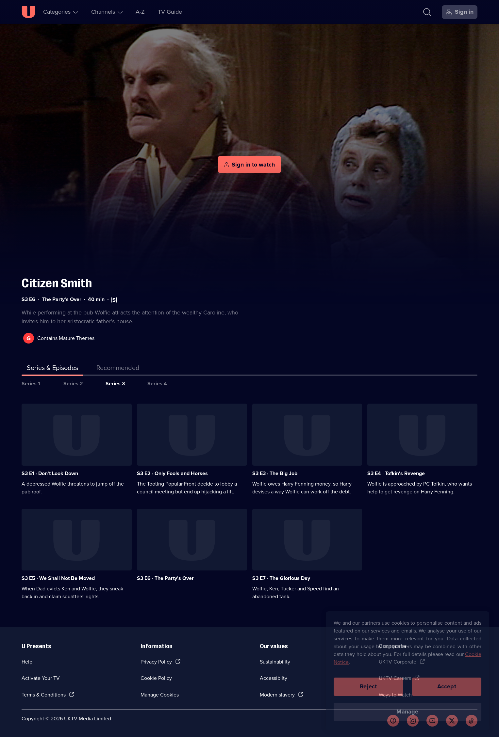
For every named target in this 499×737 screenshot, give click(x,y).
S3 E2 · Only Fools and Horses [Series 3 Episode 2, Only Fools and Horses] (172, 473)
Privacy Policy (156, 661)
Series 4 (157, 383)
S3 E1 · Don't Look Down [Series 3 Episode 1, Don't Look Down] (50, 473)
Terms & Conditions (44, 694)
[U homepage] (28, 12)
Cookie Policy (156, 678)
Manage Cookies (160, 694)
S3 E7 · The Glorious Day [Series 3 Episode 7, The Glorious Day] (281, 578)
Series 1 (31, 383)
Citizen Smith (57, 283)
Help (27, 661)
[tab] (118, 369)
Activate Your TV (41, 678)
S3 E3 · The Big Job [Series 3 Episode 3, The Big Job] (274, 473)
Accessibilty (273, 678)
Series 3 (115, 383)
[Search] (427, 12)
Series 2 (73, 383)
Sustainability (275, 661)
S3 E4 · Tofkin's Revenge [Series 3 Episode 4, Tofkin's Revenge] (396, 473)
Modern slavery (277, 694)
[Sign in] (459, 12)
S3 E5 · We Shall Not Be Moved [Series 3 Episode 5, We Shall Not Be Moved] (58, 578)
